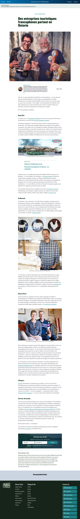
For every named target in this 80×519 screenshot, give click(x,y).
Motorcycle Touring (32, 498)
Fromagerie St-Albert (34, 118)
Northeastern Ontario (19, 491)
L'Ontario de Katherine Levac (33, 164)
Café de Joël (52, 193)
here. (35, 6)
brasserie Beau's (47, 176)
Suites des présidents (50, 304)
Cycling (29, 491)
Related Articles (27, 161)
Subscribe (76, 1)
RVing (29, 505)
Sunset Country (18, 498)
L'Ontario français (41, 14)
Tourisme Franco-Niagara (25, 393)
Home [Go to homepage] (9, 1)
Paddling (29, 502)
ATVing (29, 487)
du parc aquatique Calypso (41, 120)
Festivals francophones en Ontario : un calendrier (36, 168)
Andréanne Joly (27, 85)
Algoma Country (18, 487)
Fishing (29, 493)
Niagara (20, 383)
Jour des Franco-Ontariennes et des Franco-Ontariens (40, 409)
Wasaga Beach (36, 213)
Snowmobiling (31, 507)
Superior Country (18, 500)
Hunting (29, 496)
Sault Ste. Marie (18, 493)
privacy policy (50, 445)
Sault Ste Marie (69, 502)
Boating (29, 489)
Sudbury (17, 496)
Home (36, 14)
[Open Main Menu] (3, 2)
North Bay (17, 489)
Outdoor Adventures (32, 500)
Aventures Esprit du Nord (25, 365)
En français (69, 1)
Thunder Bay (18, 502)
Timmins (17, 505)
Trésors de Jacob (53, 189)
